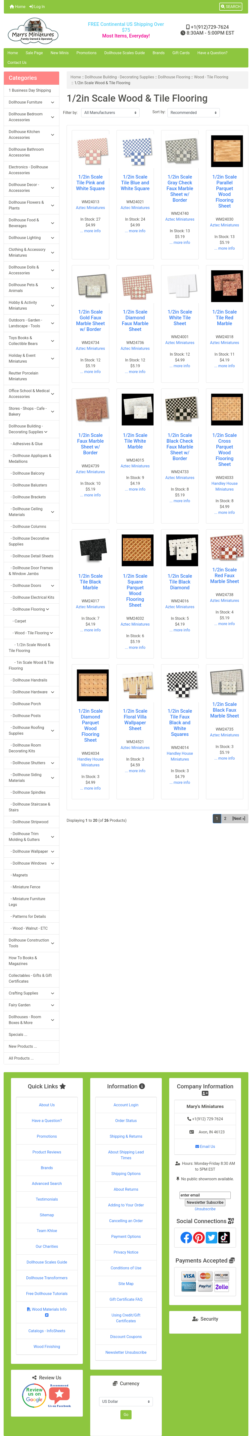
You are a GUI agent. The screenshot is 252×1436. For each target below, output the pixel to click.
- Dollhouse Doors (31, 585)
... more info (90, 231)
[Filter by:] (110, 112)
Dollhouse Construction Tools (31, 943)
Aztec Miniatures (90, 207)
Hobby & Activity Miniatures (31, 305)
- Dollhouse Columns (27, 526)
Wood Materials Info (47, 1312)
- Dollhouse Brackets (27, 497)
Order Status (126, 1120)
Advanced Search (47, 1183)
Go (126, 1414)
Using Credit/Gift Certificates (126, 1318)
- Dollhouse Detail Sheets (31, 556)
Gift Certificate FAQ (126, 1299)
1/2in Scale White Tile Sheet (180, 317)
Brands (159, 53)
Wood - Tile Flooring (211, 77)
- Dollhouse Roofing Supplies (31, 730)
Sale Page (34, 53)
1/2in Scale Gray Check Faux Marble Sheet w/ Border (179, 188)
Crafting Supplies (31, 993)
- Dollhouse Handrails (28, 680)
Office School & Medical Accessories (31, 394)
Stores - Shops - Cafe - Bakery (31, 411)
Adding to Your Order (126, 1205)
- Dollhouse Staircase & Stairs (29, 807)
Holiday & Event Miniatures (31, 358)
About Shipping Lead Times (126, 1155)
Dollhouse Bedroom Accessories (31, 117)
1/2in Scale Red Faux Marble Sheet (224, 575)
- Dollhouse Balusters (28, 485)
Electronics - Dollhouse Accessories (28, 170)
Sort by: (158, 112)
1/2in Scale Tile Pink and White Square (90, 182)
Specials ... (18, 1034)
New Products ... (23, 1046)
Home (17, 6)
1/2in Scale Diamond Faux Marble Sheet (135, 320)
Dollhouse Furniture (31, 102)
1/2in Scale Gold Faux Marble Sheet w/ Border (90, 320)
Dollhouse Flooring (174, 77)
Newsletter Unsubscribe (126, 1352)
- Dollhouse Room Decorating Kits (25, 748)
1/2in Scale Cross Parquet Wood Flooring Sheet (224, 449)
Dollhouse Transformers (47, 1278)
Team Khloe (47, 1230)
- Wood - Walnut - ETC (28, 928)
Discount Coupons (126, 1336)
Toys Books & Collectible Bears (31, 341)
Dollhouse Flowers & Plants (31, 205)
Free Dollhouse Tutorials (47, 1293)
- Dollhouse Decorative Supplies (29, 541)
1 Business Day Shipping (30, 90)
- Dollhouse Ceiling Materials (31, 512)
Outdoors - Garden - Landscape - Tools (31, 323)
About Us (47, 1105)
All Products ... (21, 1058)
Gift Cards (181, 53)
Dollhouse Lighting (31, 237)
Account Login (126, 1105)
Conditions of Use (126, 1268)
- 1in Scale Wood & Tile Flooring (31, 665)
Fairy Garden (31, 1005)
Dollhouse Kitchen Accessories (31, 134)
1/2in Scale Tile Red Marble (224, 317)
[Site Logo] (45, 30)
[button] (230, 7)
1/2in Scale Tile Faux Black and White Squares (180, 722)
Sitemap (47, 1215)
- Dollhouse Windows (31, 863)
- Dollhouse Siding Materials (31, 777)
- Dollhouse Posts (25, 715)
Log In (37, 6)
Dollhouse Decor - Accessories (31, 187)
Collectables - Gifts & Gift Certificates (30, 978)
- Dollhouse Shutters (31, 763)
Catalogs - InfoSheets (46, 1331)
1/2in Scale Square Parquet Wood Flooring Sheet (135, 590)
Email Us (205, 1146)
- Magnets (18, 875)
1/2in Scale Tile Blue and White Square (135, 182)
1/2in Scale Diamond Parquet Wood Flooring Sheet (90, 725)
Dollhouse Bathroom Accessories (26, 152)
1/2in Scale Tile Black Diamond (180, 582)
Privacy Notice (126, 1252)
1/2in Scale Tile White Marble (135, 441)
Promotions (87, 53)
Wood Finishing (47, 1346)
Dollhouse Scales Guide (124, 53)
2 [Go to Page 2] (225, 818)
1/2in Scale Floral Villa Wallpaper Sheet (135, 719)
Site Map (126, 1283)
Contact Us (17, 62)
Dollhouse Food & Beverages (31, 223)
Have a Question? (212, 53)
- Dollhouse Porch (25, 704)
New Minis (60, 53)
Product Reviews (46, 1152)
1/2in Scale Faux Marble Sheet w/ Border (90, 444)
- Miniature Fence (24, 887)
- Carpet (17, 621)
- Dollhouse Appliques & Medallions (30, 458)
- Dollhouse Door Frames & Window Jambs (31, 571)
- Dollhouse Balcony (27, 473)
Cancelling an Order (126, 1221)
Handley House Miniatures (225, 486)
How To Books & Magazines (23, 961)
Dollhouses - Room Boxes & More (31, 1020)
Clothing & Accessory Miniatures (31, 252)
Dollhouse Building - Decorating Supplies (119, 77)
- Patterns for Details (27, 916)
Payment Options (126, 1236)
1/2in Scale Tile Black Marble (90, 582)
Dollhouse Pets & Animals (31, 288)
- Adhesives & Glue (26, 443)
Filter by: (70, 112)
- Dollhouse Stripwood (28, 822)
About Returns (126, 1189)
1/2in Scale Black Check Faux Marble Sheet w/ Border (179, 446)
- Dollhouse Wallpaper (31, 851)
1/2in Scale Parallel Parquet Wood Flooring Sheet (224, 191)
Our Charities (47, 1246)
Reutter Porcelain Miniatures (23, 376)
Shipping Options (126, 1173)
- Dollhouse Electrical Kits (31, 597)
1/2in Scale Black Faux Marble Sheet (224, 710)
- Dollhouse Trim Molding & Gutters (31, 836)
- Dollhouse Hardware (31, 692)
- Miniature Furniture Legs (27, 902)
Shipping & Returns (126, 1136)
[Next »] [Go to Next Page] (238, 818)
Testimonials (47, 1199)
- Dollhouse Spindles (27, 792)
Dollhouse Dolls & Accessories (31, 270)
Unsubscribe (205, 1209)
